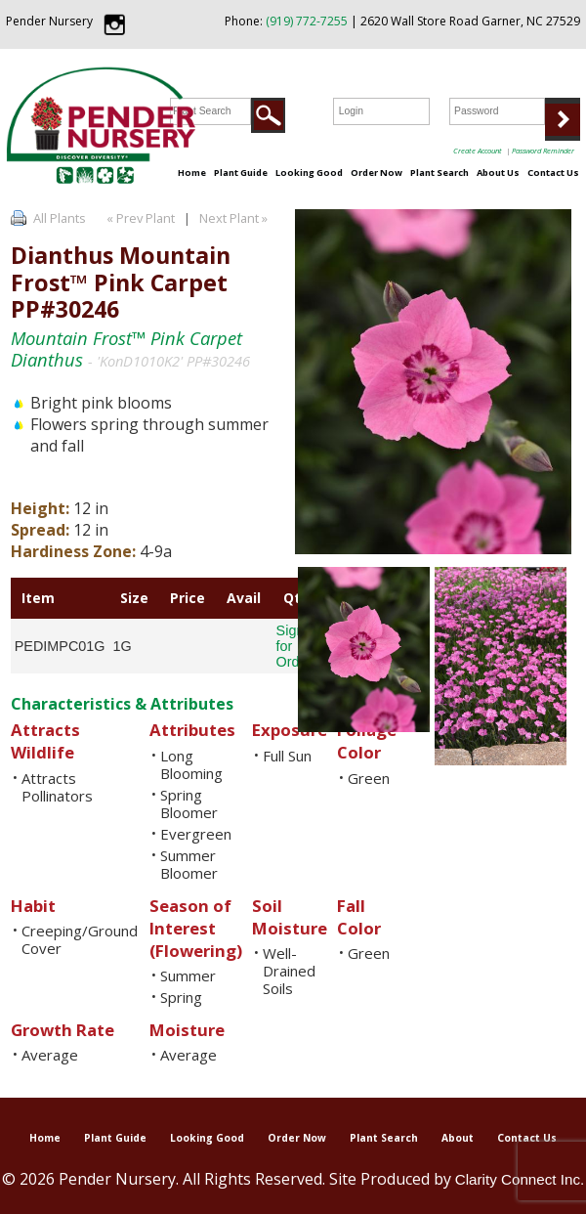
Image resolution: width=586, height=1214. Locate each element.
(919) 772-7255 (307, 21)
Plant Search (439, 172)
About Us (498, 172)
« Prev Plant (139, 218)
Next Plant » (235, 218)
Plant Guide (241, 172)
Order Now (376, 172)
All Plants (59, 218)
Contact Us (553, 172)
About (457, 1138)
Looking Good (309, 172)
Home (192, 172)
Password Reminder (543, 150)
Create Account (477, 150)
